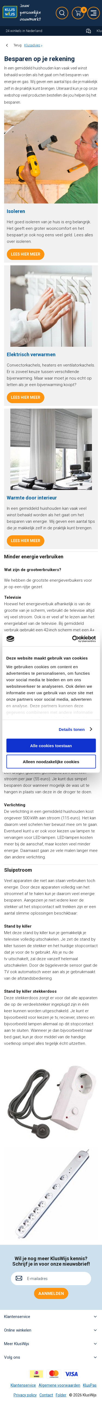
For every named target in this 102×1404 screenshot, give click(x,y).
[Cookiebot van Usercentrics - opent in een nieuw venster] (73, 638)
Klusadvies (32, 45)
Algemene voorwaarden (59, 1385)
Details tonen (72, 729)
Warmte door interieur (32, 498)
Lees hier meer (25, 254)
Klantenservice (23, 1385)
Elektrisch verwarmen (31, 354)
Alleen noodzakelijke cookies (51, 761)
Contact (46, 1395)
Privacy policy (25, 1395)
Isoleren (16, 211)
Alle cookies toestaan (51, 745)
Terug (17, 45)
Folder (61, 1395)
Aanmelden (51, 1293)
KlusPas (90, 1385)
